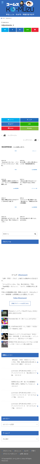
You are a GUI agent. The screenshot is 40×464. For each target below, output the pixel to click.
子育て (33, 451)
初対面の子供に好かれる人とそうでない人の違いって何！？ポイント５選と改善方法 (23, 343)
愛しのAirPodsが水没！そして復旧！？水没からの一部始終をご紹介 (22, 327)
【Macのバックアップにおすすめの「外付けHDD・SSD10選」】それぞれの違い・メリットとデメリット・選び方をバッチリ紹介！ (23, 336)
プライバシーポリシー (10, 454)
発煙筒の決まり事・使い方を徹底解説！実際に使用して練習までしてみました (19, 385)
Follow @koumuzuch (20, 298)
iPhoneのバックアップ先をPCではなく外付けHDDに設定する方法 (22, 312)
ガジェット (17, 451)
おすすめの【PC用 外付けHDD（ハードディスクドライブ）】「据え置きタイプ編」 (19, 374)
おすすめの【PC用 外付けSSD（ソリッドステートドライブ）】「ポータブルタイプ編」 (19, 396)
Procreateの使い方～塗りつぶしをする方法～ (22, 319)
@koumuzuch (22, 275)
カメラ (26, 451)
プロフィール (7, 451)
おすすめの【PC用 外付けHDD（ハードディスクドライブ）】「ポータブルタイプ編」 (19, 407)
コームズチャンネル (18, 458)
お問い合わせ (24, 454)
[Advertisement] (20, 59)
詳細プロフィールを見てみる (20, 303)
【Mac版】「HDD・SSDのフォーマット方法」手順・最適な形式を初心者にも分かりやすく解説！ (19, 363)
